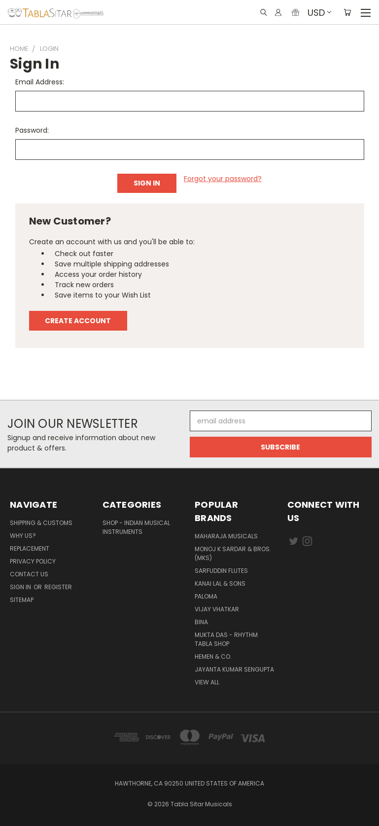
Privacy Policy (33, 561)
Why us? (23, 535)
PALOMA (206, 596)
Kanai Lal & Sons (220, 583)
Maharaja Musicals (226, 536)
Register (58, 587)
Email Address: (39, 82)
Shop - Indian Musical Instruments (136, 527)
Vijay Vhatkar (217, 609)
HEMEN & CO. (213, 656)
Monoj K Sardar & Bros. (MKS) (233, 553)
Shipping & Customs (41, 523)
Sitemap (22, 600)
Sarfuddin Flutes (221, 570)
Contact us (29, 574)
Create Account (78, 321)
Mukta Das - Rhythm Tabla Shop (226, 639)
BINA (201, 622)
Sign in (21, 587)
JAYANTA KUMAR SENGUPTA (234, 669)
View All (207, 682)
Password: (32, 130)
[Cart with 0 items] (347, 12)
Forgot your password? (223, 179)
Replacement (29, 548)
